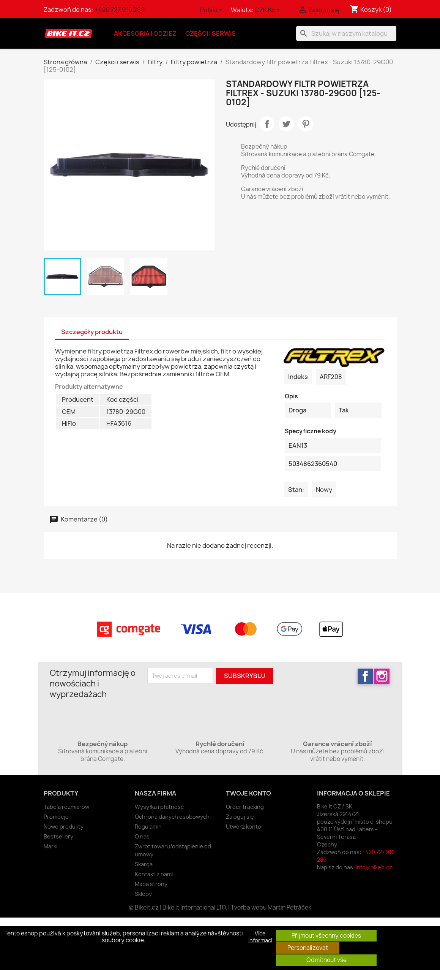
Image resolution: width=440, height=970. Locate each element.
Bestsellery (58, 836)
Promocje (56, 816)
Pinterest (305, 124)
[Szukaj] (346, 33)
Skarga (144, 864)
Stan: (296, 489)
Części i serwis (210, 33)
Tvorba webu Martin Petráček (271, 907)
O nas (142, 836)
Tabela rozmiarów (66, 806)
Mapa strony (151, 884)
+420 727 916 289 (120, 9)
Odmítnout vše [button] (326, 960)
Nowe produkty (64, 826)
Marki (50, 846)
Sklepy (143, 893)
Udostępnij (266, 124)
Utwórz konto (243, 826)
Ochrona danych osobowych (172, 816)
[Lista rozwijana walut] (269, 10)
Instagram (382, 676)
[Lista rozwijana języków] (212, 10)
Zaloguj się (240, 816)
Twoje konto (248, 793)
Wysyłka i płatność (159, 806)
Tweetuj (286, 124)
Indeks (298, 376)
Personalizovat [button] (307, 948)
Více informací (260, 937)
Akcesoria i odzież (145, 33)
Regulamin (148, 826)
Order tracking (245, 806)
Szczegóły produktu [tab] (92, 332)
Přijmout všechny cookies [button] (326, 936)
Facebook (365, 676)
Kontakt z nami (154, 874)
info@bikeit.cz (374, 867)
